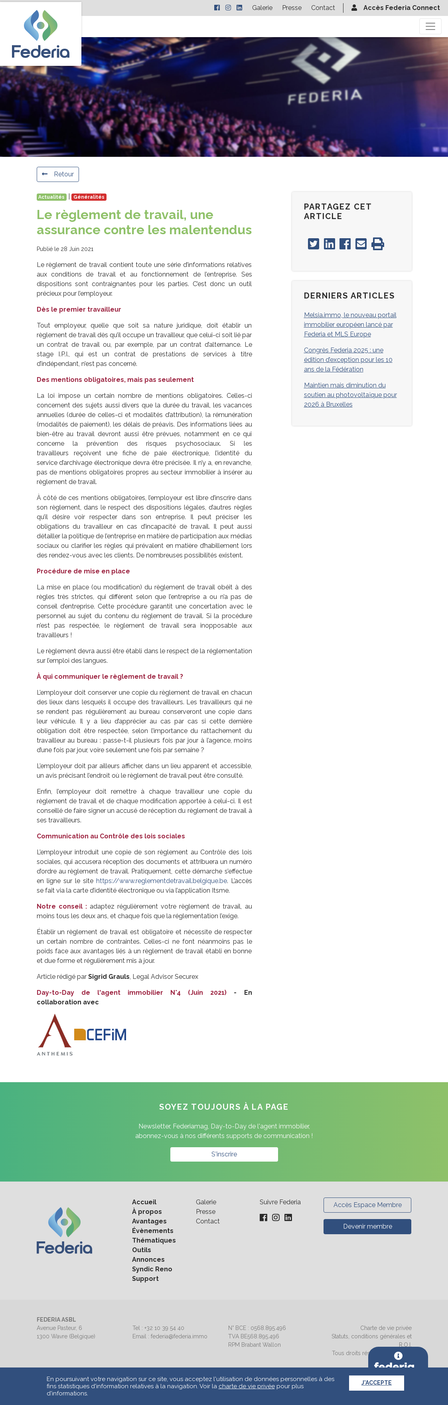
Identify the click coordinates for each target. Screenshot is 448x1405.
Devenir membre (367, 1226)
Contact (323, 8)
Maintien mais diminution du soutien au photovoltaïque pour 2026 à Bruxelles (350, 394)
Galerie (262, 8)
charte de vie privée (247, 1386)
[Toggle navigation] (430, 26)
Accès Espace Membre (368, 1205)
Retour (58, 174)
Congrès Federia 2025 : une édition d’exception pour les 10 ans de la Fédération (348, 359)
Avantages (149, 1221)
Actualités (51, 197)
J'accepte (376, 1382)
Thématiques (154, 1240)
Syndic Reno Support (152, 1273)
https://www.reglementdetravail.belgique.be (161, 881)
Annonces (148, 1259)
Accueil (144, 1202)
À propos (147, 1211)
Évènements (153, 1231)
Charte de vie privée (386, 1328)
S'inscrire (224, 1154)
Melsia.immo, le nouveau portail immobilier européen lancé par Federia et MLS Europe (350, 324)
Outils (141, 1250)
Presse (292, 8)
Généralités (89, 197)
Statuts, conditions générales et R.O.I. (372, 1340)
